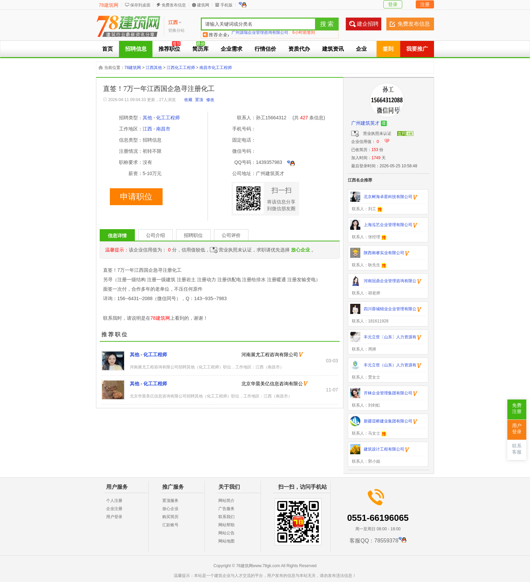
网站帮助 (226, 525)
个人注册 (114, 500)
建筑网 (203, 5)
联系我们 (226, 516)
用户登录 (114, 516)
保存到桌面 (140, 5)
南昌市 (163, 128)
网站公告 (226, 533)
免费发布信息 (174, 5)
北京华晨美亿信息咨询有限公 (272, 383)
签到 (388, 49)
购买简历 (170, 516)
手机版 (226, 5)
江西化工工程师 (181, 67)
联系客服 (517, 449)
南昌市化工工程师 (215, 67)
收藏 (188, 99)
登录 (392, 4)
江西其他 (154, 67)
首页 (107, 49)
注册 (425, 4)
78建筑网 (108, 5)
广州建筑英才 (365, 123)
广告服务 (226, 508)
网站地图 (226, 541)
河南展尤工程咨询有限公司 (269, 354)
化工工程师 (168, 117)
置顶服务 (170, 500)
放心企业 (170, 508)
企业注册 (114, 508)
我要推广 (417, 49)
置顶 (199, 99)
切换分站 (176, 30)
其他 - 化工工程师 (148, 354)
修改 (210, 99)
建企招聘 (368, 24)
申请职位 (136, 196)
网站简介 (226, 500)
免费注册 (517, 408)
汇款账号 (170, 525)
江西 (147, 128)
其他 (147, 117)
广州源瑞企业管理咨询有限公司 (260, 34)
